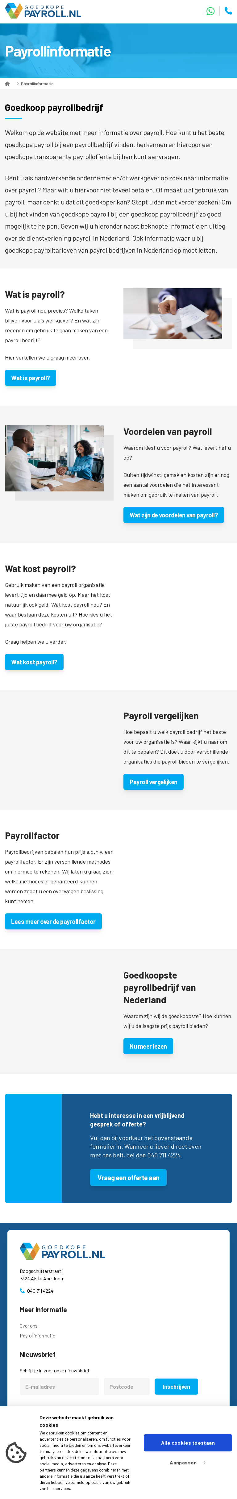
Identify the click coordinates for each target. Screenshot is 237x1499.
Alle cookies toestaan (188, 1443)
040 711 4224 (40, 1291)
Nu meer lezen (148, 1046)
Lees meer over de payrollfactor (53, 921)
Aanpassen (188, 1462)
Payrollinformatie (37, 83)
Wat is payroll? (30, 377)
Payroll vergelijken (153, 781)
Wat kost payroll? (34, 662)
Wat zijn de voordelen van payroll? (174, 515)
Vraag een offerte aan (128, 1177)
